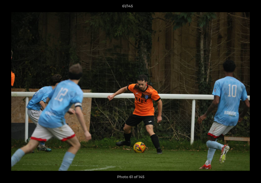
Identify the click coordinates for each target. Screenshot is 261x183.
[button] (240, 7)
